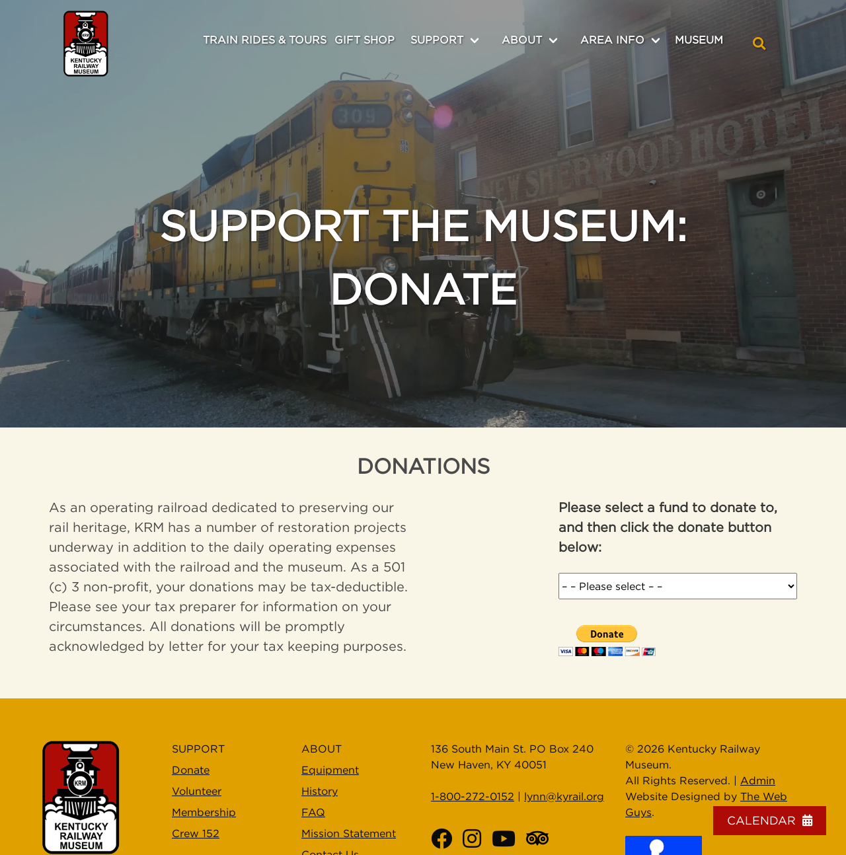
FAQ (313, 812)
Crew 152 (195, 833)
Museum (699, 40)
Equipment (330, 770)
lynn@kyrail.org (564, 796)
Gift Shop (364, 40)
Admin (757, 780)
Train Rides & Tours (265, 40)
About (522, 40)
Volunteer (196, 791)
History (319, 791)
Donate (191, 770)
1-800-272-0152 (472, 796)
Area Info (612, 40)
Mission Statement (348, 833)
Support (436, 40)
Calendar (769, 820)
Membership (204, 812)
